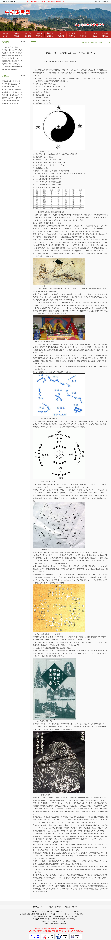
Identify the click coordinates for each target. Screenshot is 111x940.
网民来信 (72, 33)
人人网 (70, 62)
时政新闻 (28, 33)
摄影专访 (28, 36)
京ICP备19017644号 (70, 914)
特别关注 (17, 33)
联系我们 (67, 907)
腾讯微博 (64, 62)
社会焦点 (39, 33)
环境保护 (61, 33)
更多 (74, 62)
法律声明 (59, 907)
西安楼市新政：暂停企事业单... (12, 92)
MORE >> (24, 42)
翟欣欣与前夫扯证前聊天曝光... (12, 98)
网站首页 (5, 33)
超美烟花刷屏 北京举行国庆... (12, 64)
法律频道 (105, 33)
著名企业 (94, 36)
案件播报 (83, 36)
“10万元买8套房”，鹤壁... (10, 47)
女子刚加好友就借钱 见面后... (12, 100)
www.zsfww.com (20, 2)
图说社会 (94, 33)
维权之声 (83, 33)
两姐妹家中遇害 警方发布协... (12, 103)
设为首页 (97, 2)
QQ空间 (52, 62)
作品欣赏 (61, 36)
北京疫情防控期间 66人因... (11, 87)
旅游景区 (72, 36)
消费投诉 (50, 36)
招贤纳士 (51, 907)
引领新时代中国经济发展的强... (12, 50)
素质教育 (17, 36)
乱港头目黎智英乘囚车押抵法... (12, 53)
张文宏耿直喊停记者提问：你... (12, 61)
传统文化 (39, 36)
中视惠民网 (94, 42)
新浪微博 (58, 62)
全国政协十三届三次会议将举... (12, 55)
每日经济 (5, 36)
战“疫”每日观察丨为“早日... (11, 58)
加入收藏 (105, 2)
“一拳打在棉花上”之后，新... (12, 84)
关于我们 (43, 907)
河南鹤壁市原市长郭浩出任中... (12, 81)
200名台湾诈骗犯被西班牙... (11, 69)
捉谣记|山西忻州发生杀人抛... (12, 89)
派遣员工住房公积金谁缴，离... (12, 95)
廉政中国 (50, 33)
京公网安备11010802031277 (85, 914)
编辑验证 (105, 36)
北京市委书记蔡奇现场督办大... (12, 66)
